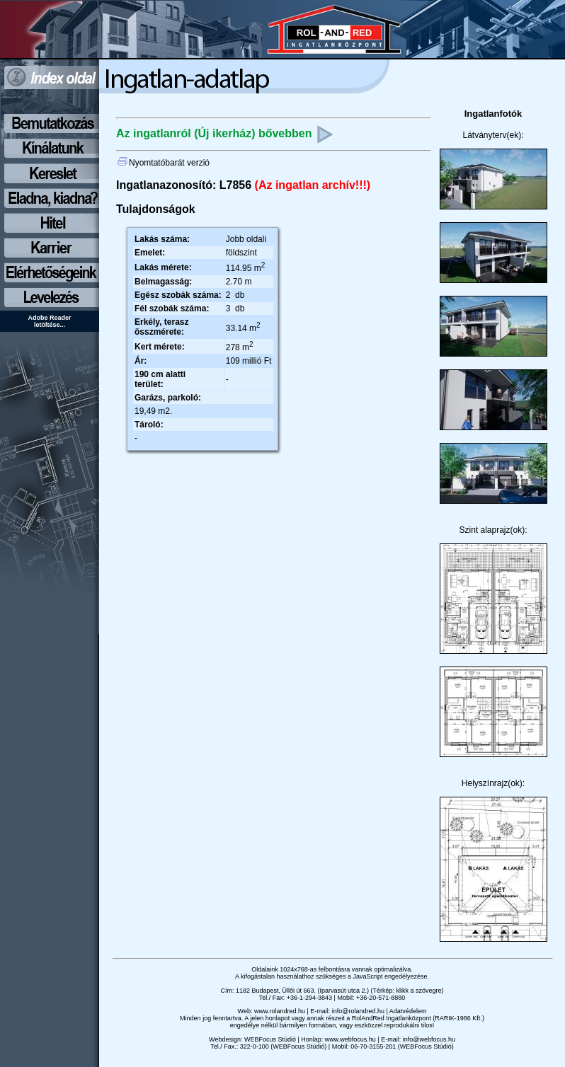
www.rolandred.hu (279, 1011)
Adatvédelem (408, 1011)
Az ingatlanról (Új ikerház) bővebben (225, 133)
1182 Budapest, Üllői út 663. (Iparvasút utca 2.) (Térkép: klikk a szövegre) (340, 990)
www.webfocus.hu (350, 1039)
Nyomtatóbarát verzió (164, 163)
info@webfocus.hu (429, 1039)
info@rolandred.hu (358, 1011)
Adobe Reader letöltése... (49, 321)
